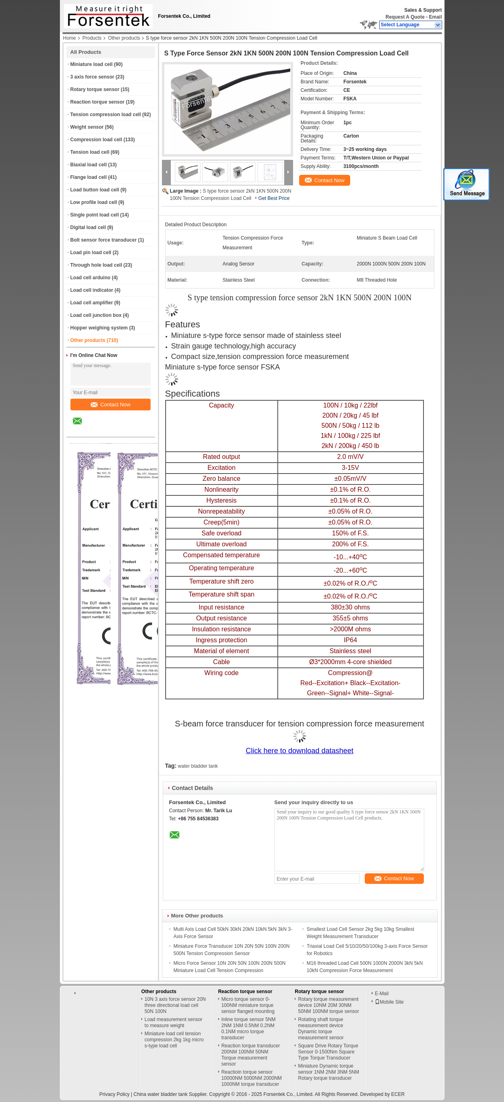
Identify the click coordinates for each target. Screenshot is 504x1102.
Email (435, 17)
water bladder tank (198, 766)
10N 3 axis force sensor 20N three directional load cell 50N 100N (175, 1005)
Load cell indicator (91, 290)
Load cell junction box (96, 315)
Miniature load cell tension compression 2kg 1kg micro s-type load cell (174, 1040)
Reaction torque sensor (97, 102)
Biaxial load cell (88, 165)
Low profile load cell (93, 202)
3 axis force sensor (92, 77)
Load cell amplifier (91, 303)
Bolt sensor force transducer (103, 240)
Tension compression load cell (105, 114)
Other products (124, 38)
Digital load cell (88, 227)
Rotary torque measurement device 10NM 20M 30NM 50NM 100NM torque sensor (328, 1005)
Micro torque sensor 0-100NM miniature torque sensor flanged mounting (247, 1005)
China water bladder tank (160, 1094)
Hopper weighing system (99, 328)
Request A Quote (404, 17)
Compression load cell (96, 139)
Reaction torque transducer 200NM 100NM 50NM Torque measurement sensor (250, 1055)
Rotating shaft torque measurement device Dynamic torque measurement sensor (321, 1028)
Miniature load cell (91, 64)
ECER (397, 1094)
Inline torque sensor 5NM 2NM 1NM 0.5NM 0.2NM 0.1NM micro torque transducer (248, 1028)
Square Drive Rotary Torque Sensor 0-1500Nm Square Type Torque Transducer (328, 1052)
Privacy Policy (114, 1094)
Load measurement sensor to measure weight (173, 1022)
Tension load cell (89, 152)
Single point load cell (94, 215)
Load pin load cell (90, 252)
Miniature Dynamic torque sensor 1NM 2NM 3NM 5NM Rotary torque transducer (328, 1072)
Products (92, 38)
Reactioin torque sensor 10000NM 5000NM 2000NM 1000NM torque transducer (251, 1078)
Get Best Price (273, 198)
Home (69, 38)
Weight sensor (87, 127)
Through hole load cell (96, 265)
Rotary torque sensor (94, 89)
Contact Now (110, 404)
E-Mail (382, 993)
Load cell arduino (90, 277)
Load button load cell (94, 190)
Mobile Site (389, 1002)
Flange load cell (88, 177)
